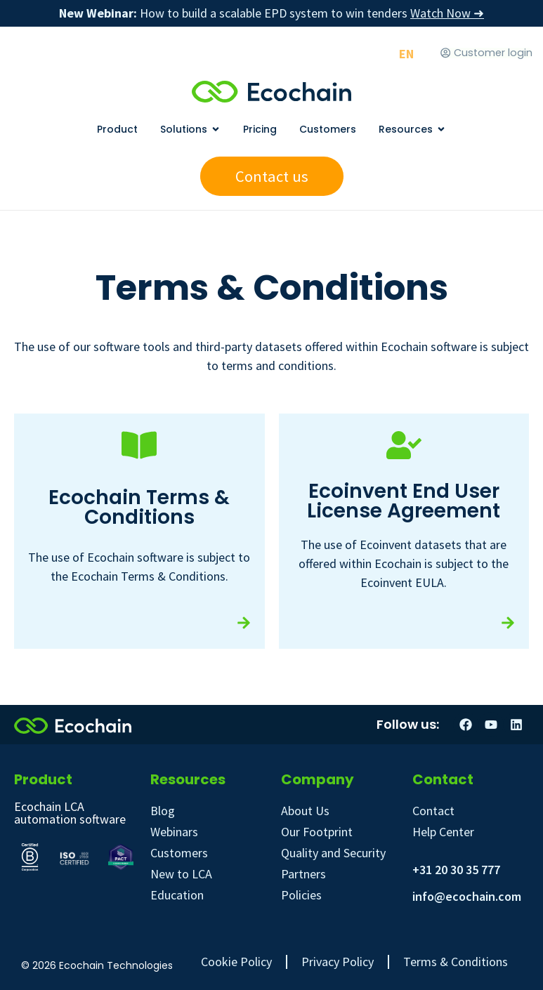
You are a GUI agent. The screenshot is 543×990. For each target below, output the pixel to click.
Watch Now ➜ (447, 13)
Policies (301, 895)
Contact (433, 811)
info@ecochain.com (466, 896)
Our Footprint (317, 832)
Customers (179, 853)
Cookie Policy (236, 962)
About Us (305, 811)
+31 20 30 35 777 (456, 870)
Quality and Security (333, 853)
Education (177, 895)
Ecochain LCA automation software (70, 812)
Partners (303, 874)
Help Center (443, 832)
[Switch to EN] (406, 54)
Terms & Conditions (455, 962)
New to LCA (181, 874)
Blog (162, 811)
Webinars (174, 832)
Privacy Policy (337, 962)
